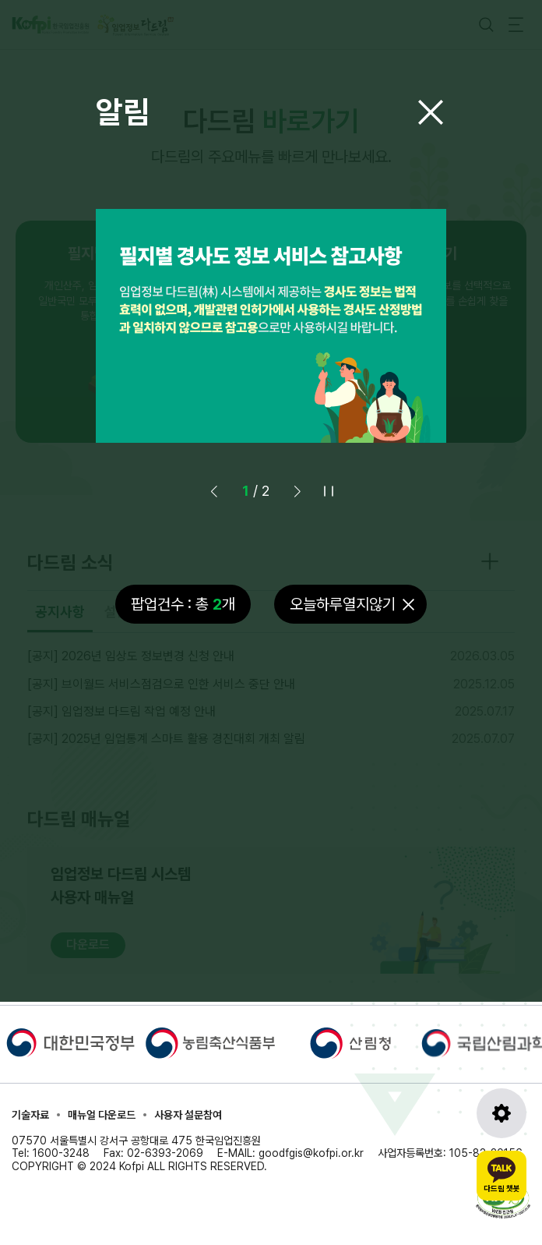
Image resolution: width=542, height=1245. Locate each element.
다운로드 (88, 944)
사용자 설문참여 (188, 1115)
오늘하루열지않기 (343, 604)
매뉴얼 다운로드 (102, 1115)
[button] (297, 491)
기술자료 (30, 1115)
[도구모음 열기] (501, 1113)
